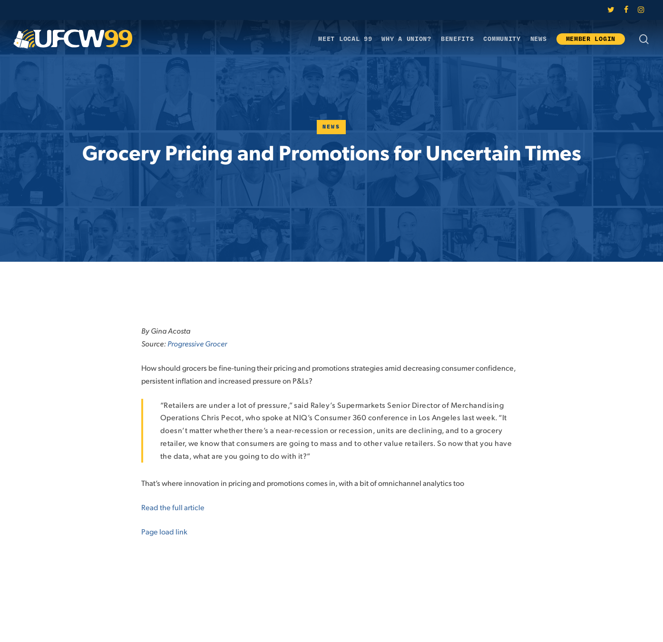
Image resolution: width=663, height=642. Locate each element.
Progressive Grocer (197, 343)
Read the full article (173, 507)
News (331, 127)
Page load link (164, 531)
